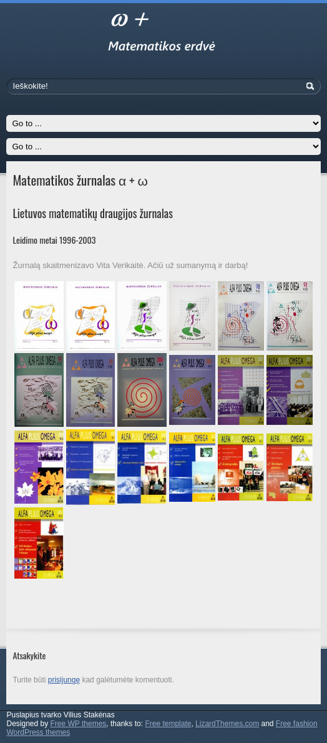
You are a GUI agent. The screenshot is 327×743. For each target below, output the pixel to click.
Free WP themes (79, 723)
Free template (168, 723)
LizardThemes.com (227, 723)
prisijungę (64, 680)
